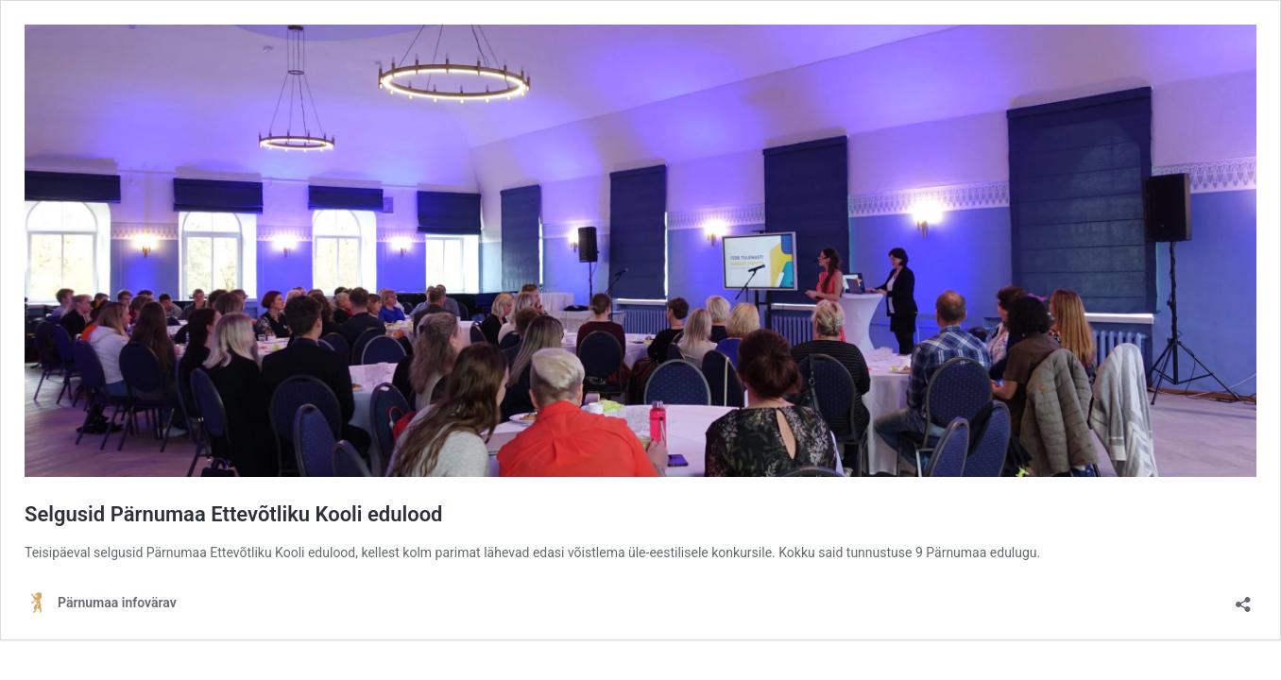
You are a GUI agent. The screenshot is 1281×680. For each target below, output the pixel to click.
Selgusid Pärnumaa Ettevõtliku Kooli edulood (234, 514)
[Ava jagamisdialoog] (1243, 598)
